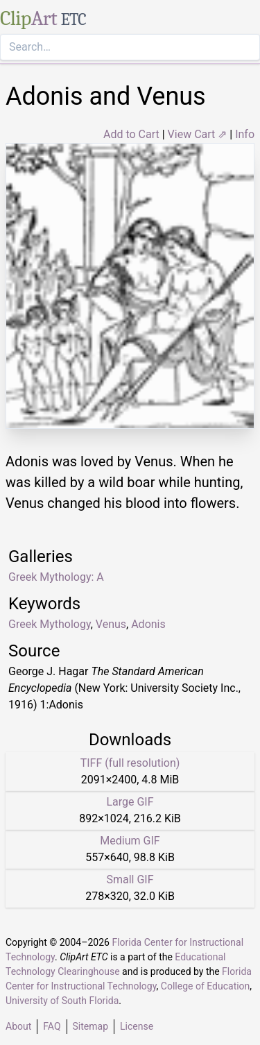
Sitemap (90, 1026)
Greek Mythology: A (56, 577)
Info (244, 134)
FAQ (51, 1026)
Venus (111, 624)
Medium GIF (129, 840)
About (18, 1026)
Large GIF (129, 801)
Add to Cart (131, 134)
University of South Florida (62, 1000)
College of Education (205, 986)
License (136, 1026)
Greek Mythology (49, 624)
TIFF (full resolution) (130, 763)
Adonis (148, 624)
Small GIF (129, 879)
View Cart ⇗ (197, 134)
